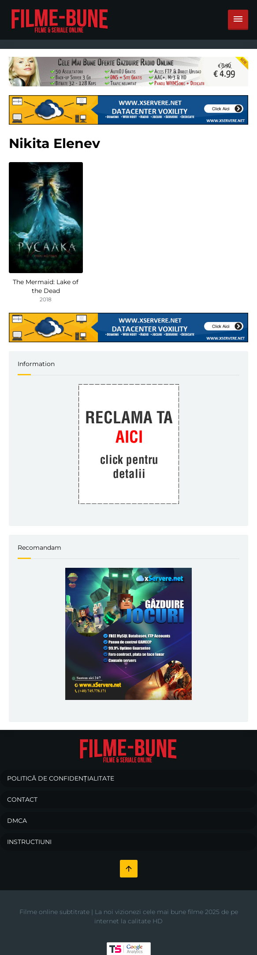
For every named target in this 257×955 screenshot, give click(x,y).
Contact (22, 799)
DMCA (17, 821)
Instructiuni (29, 842)
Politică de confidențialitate (60, 778)
